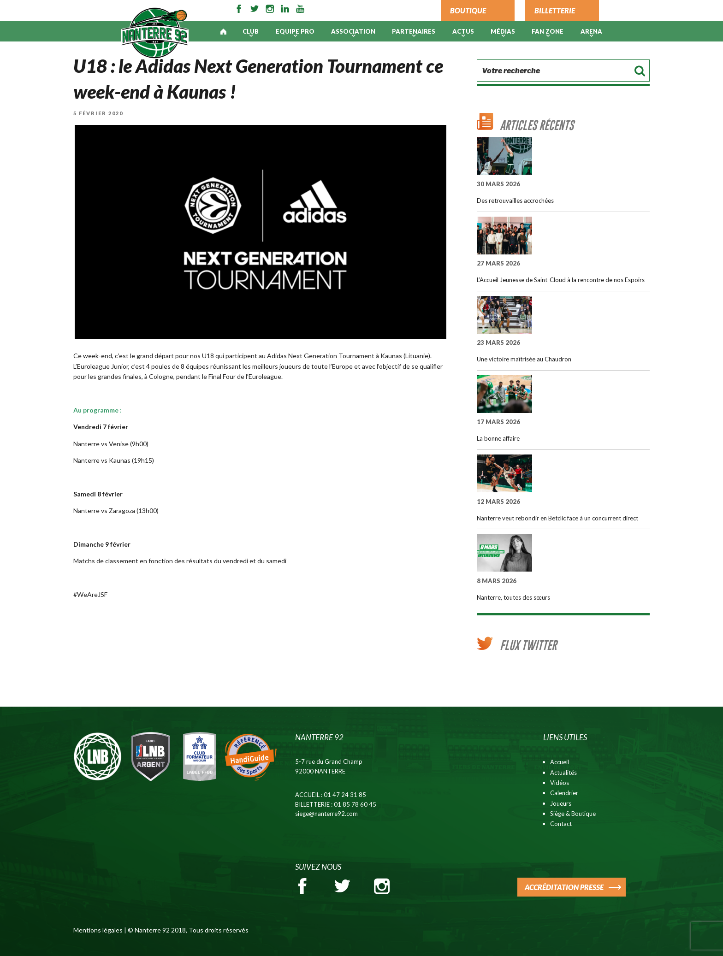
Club (251, 31)
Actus (463, 31)
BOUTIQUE (468, 10)
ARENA (591, 31)
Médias (503, 31)
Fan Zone (547, 31)
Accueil (559, 762)
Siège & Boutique (573, 813)
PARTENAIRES (413, 31)
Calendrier (564, 793)
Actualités (563, 772)
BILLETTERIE (554, 10)
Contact (561, 823)
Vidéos (559, 782)
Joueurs (560, 803)
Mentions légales (98, 930)
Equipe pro (295, 31)
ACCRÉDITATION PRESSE (564, 887)
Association (353, 31)
